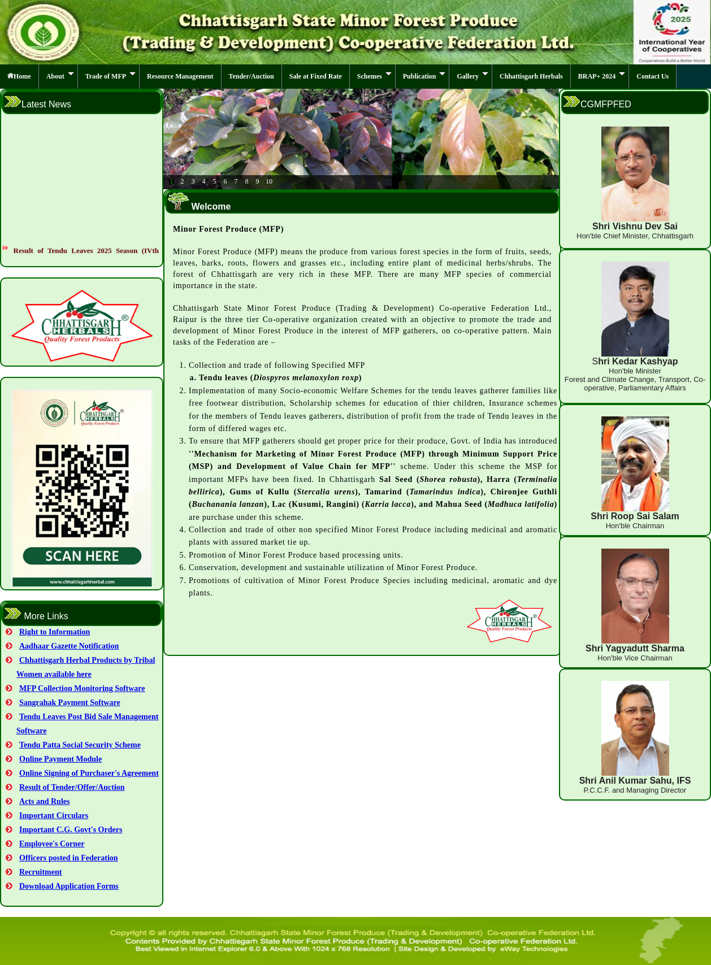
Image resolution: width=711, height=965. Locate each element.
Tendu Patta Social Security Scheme (80, 745)
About (60, 75)
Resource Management (180, 76)
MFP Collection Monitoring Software (82, 688)
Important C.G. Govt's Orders (70, 829)
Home (19, 76)
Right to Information (54, 632)
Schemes (374, 75)
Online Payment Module (60, 759)
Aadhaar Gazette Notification (69, 646)
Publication (424, 75)
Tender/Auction (251, 76)
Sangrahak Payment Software (69, 702)
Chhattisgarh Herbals (531, 76)
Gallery (472, 75)
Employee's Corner (51, 844)
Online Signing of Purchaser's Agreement (89, 773)
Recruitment (40, 872)
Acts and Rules (44, 801)
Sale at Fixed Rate (315, 76)
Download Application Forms (69, 886)
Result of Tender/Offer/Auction (72, 787)
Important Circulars (53, 815)
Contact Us (652, 76)
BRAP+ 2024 (602, 75)
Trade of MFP (110, 75)
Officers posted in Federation (68, 858)
